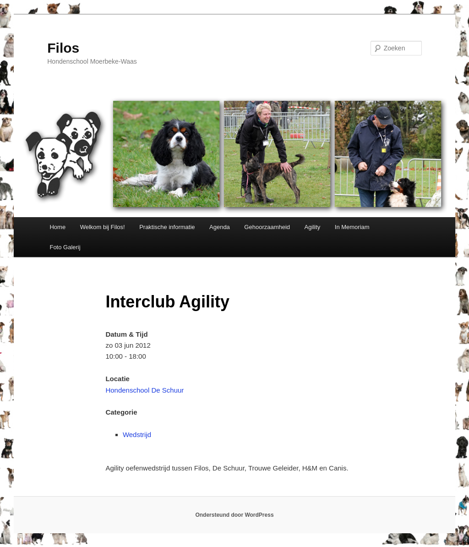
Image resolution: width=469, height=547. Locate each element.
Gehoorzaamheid (267, 227)
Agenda (219, 227)
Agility (313, 227)
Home (57, 227)
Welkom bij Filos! (102, 227)
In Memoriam (352, 227)
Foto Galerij (64, 247)
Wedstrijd (137, 434)
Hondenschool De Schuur (144, 390)
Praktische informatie (167, 227)
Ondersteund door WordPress (234, 515)
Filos (63, 47)
